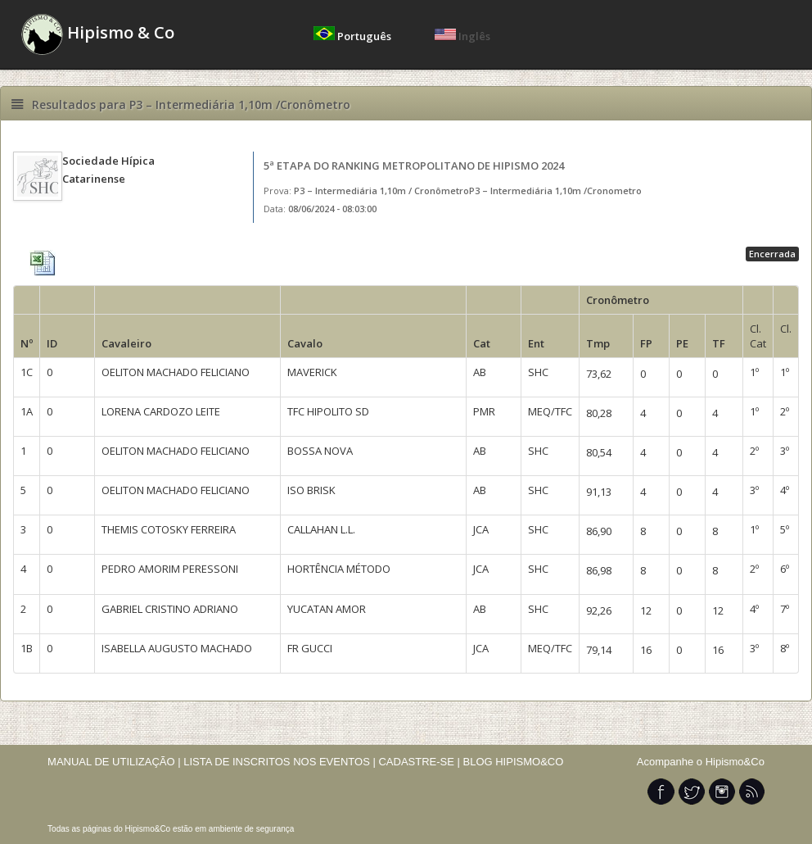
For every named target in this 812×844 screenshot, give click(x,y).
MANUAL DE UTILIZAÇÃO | (114, 762)
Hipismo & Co (97, 34)
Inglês (462, 36)
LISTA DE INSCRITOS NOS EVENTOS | (279, 762)
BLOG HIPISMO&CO (513, 762)
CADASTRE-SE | (420, 762)
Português (354, 36)
